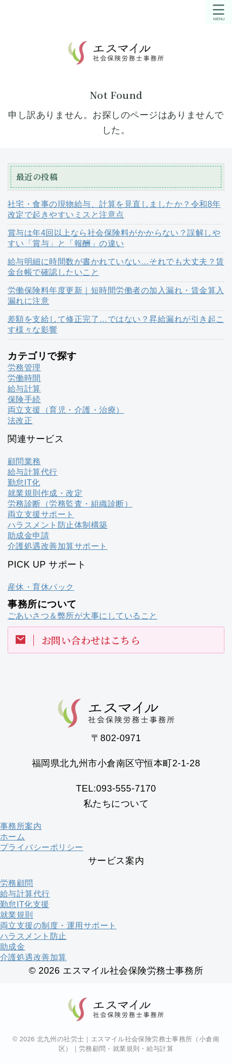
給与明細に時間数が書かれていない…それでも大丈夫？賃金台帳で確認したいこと (116, 266)
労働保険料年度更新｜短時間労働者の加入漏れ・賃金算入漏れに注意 (116, 295)
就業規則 (16, 915)
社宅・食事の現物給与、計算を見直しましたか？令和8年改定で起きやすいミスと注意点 (114, 209)
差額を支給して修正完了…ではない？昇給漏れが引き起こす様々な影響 (116, 324)
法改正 (20, 420)
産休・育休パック (41, 587)
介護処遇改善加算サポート (58, 546)
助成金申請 (28, 535)
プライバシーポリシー (41, 847)
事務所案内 (20, 826)
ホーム (12, 836)
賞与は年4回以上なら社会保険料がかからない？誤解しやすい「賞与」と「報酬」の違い (114, 238)
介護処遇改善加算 (33, 957)
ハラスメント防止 (33, 936)
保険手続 (24, 399)
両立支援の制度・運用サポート (58, 925)
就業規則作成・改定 (45, 493)
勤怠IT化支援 (25, 904)
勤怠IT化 (24, 482)
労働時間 (24, 378)
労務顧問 (16, 883)
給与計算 (24, 388)
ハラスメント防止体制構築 (58, 525)
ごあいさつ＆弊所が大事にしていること (83, 615)
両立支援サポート (41, 514)
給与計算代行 (33, 472)
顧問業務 (24, 461)
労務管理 (24, 367)
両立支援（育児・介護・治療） (66, 410)
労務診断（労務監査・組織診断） (70, 503)
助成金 (12, 946)
